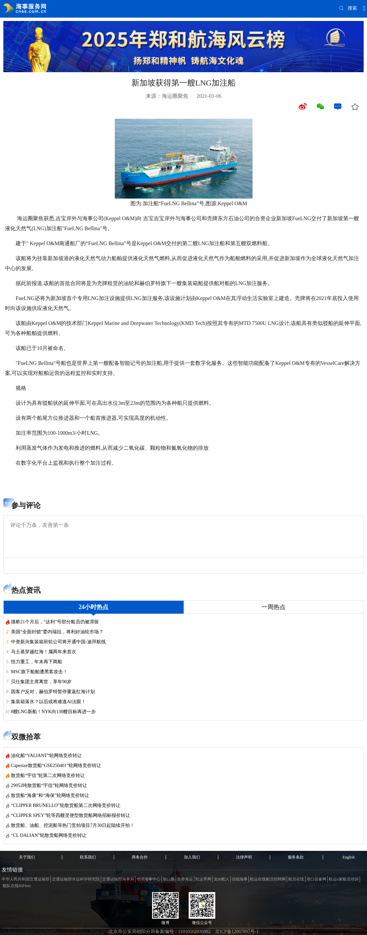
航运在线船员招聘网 (268, 879)
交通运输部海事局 (118, 879)
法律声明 (244, 857)
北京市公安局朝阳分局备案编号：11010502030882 (159, 931)
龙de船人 (221, 879)
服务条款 (296, 857)
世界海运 (185, 879)
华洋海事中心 (148, 879)
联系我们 (88, 857)
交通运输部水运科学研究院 (76, 879)
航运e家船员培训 (343, 879)
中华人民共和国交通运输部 (26, 879)
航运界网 (203, 879)
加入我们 (192, 857)
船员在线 (296, 879)
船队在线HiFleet (17, 885)
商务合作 (140, 857)
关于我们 (27, 857)
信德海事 (240, 879)
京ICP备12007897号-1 (237, 931)
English (348, 857)
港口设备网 (316, 879)
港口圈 (169, 879)
